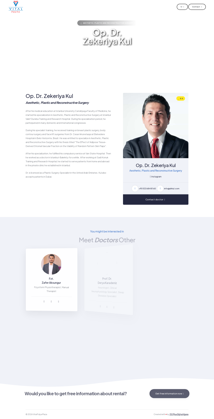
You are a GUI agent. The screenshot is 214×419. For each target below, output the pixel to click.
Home (65, 6)
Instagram (155, 176)
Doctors (94, 6)
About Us (79, 6)
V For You (132, 6)
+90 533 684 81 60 (147, 188)
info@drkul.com (171, 188)
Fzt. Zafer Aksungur (51, 281)
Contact (147, 6)
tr (182, 7)
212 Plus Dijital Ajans (179, 414)
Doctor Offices (113, 6)
